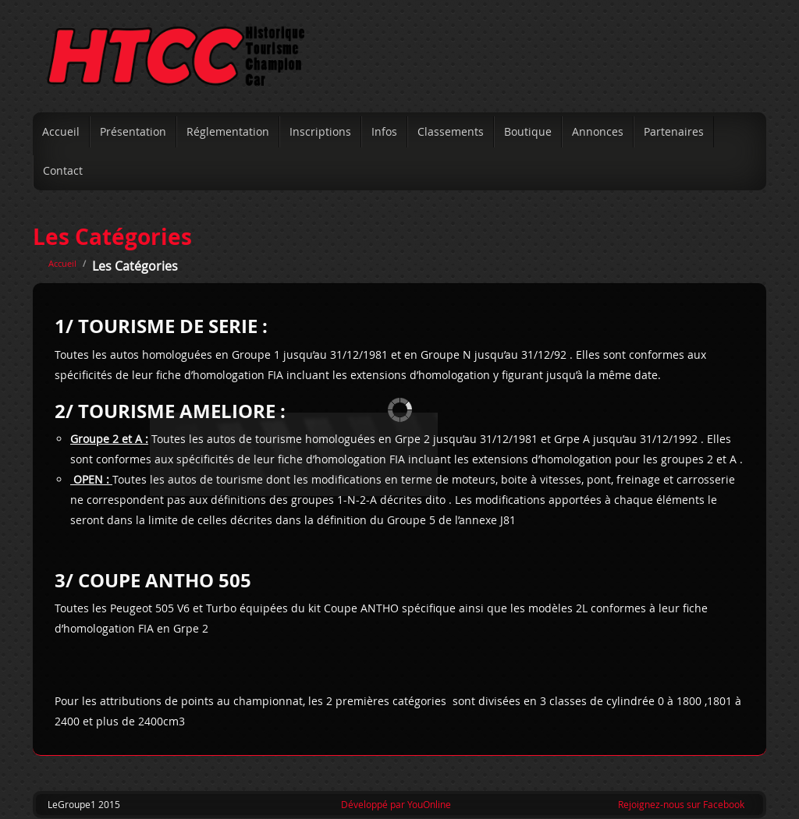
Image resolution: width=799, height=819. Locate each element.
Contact (63, 170)
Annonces (597, 131)
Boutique (528, 131)
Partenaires (674, 131)
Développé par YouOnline (396, 804)
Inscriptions (320, 131)
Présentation (133, 131)
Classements (450, 131)
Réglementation (227, 131)
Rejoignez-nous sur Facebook (681, 804)
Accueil (61, 131)
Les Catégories (112, 237)
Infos (384, 131)
